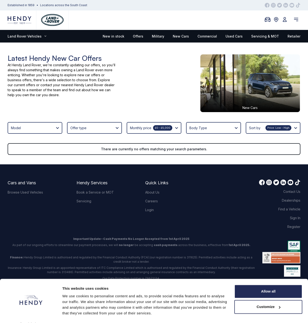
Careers (151, 186)
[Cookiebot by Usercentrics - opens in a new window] (31, 313)
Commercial (207, 36)
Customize (268, 294)
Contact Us (291, 176)
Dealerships (291, 185)
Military (158, 36)
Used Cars (234, 36)
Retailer (294, 36)
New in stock (113, 36)
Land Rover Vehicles (27, 36)
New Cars (181, 36)
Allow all (268, 279)
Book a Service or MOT (95, 177)
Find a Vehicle (289, 194)
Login (149, 195)
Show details (73, 314)
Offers (138, 36)
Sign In (295, 203)
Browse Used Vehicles (25, 177)
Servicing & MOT (265, 36)
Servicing (84, 186)
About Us (152, 177)
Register (293, 211)
